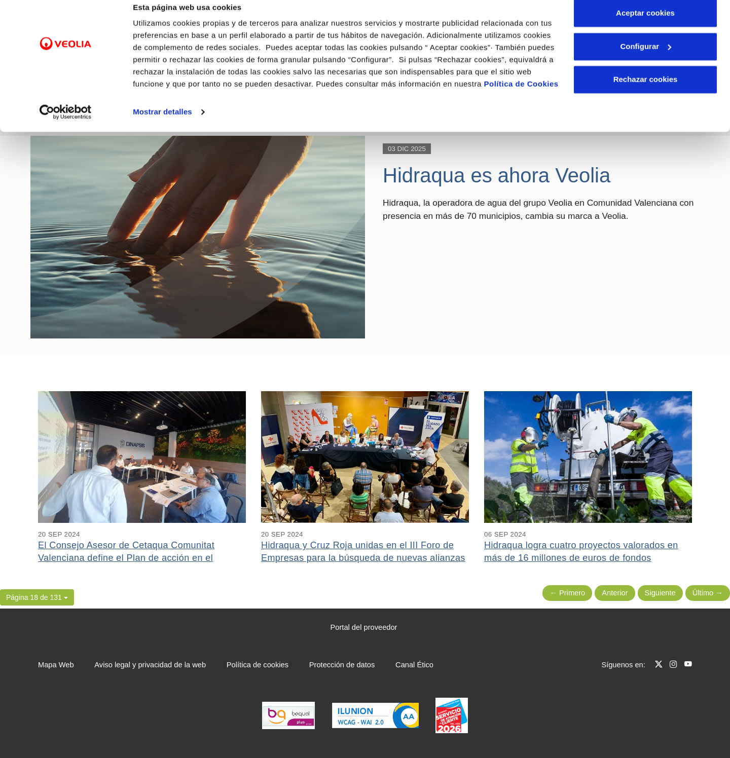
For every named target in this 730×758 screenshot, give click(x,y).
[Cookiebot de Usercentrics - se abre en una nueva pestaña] (65, 125)
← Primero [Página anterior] (567, 593)
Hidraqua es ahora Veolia (496, 175)
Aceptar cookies (645, 26)
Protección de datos (342, 665)
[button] (37, 597)
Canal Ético (414, 665)
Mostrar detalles (162, 125)
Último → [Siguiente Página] (707, 593)
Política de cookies (257, 665)
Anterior (615, 593)
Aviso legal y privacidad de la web (150, 665)
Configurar (645, 60)
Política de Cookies (521, 97)
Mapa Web (56, 665)
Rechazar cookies (645, 93)
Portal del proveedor (364, 627)
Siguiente (660, 593)
